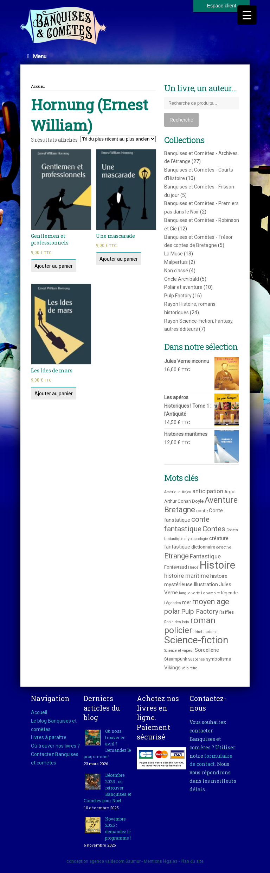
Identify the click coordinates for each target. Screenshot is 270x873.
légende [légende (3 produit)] (229, 592)
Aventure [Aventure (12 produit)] (221, 500)
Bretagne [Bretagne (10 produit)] (179, 509)
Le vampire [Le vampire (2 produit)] (210, 593)
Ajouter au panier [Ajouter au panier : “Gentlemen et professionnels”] (53, 266)
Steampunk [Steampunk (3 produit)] (175, 659)
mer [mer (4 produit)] (186, 602)
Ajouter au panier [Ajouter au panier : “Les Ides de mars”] (53, 393)
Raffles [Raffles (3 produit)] (226, 612)
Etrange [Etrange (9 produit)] (176, 555)
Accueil (38, 86)
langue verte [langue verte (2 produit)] (189, 593)
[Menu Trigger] (247, 15)
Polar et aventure (183, 287)
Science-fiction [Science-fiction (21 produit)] (196, 640)
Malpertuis (176, 262)
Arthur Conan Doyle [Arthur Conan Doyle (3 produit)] (184, 501)
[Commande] (118, 139)
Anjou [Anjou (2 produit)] (186, 492)
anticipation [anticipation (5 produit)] (207, 491)
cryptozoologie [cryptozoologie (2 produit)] (196, 539)
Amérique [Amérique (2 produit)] (172, 492)
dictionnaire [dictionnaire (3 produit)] (203, 547)
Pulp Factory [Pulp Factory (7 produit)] (199, 611)
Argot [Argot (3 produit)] (230, 491)
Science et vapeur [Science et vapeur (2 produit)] (179, 650)
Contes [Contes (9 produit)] (213, 528)
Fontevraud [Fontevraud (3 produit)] (175, 567)
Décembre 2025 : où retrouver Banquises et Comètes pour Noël (107, 787)
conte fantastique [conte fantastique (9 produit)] (187, 524)
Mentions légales (161, 861)
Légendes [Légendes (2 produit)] (172, 603)
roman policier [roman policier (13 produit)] (190, 625)
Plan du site (192, 861)
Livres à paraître (48, 737)
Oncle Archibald (181, 279)
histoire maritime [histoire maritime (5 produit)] (186, 575)
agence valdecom (106, 861)
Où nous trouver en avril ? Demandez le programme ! (107, 743)
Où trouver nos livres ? (55, 746)
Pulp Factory (178, 295)
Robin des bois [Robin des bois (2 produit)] (176, 622)
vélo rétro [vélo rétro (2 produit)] (189, 668)
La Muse (173, 253)
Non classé (176, 270)
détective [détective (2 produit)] (223, 547)
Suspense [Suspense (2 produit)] (196, 659)
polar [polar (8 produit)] (172, 611)
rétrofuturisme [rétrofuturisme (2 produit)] (205, 632)
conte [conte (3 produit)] (202, 510)
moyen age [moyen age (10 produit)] (210, 601)
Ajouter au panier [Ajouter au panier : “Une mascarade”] (118, 259)
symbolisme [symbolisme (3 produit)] (218, 659)
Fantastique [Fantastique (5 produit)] (205, 556)
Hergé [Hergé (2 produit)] (193, 567)
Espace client (221, 5)
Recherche (181, 120)
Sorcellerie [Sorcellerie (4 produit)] (207, 650)
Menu (37, 56)
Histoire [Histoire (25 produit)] (217, 565)
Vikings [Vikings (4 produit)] (172, 667)
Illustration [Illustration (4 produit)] (206, 584)
